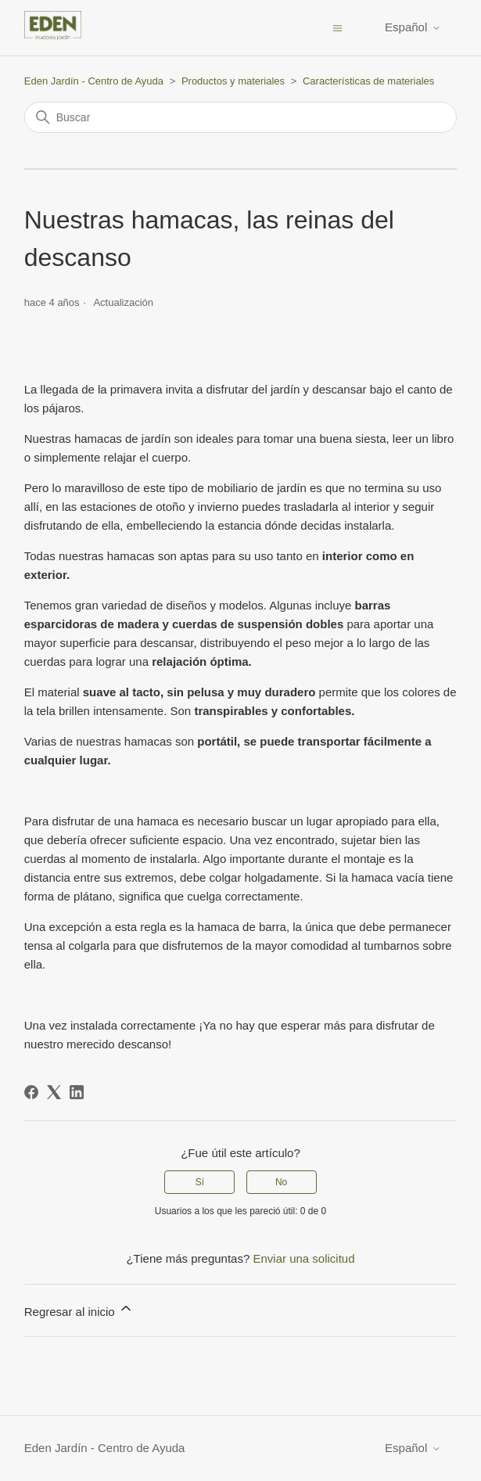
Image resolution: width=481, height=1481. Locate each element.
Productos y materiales (233, 81)
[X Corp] (54, 1092)
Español (413, 27)
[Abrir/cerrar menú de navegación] (337, 27)
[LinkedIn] (77, 1092)
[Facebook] (31, 1092)
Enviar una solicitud (303, 1258)
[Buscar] (241, 117)
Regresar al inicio (79, 1309)
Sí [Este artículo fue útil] (200, 1182)
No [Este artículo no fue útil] (281, 1182)
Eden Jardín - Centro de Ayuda (93, 81)
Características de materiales (368, 81)
